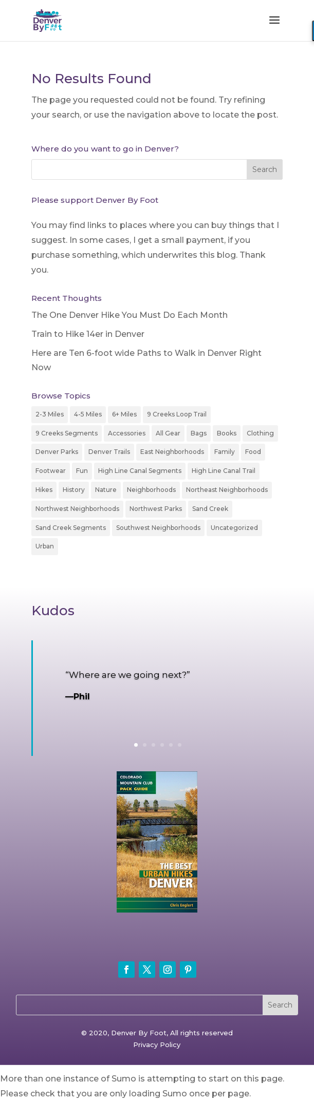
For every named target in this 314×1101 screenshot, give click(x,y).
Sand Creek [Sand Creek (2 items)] (210, 508)
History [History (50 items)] (74, 489)
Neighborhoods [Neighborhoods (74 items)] (151, 489)
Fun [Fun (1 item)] (82, 470)
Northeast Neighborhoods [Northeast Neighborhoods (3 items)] (227, 489)
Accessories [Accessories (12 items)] (126, 433)
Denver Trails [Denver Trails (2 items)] (109, 451)
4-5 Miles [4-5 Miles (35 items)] (88, 414)
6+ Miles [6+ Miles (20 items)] (124, 414)
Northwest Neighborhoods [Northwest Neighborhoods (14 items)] (77, 508)
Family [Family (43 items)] (224, 451)
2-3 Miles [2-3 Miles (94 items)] (49, 414)
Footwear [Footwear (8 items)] (50, 470)
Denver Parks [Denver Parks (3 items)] (56, 451)
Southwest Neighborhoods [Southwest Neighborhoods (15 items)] (158, 527)
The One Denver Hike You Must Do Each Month (129, 315)
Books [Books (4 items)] (226, 433)
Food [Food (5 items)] (253, 451)
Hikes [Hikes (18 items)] (43, 489)
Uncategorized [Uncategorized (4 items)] (234, 527)
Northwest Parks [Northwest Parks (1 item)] (156, 508)
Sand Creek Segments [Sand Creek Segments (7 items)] (70, 527)
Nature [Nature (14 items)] (106, 489)
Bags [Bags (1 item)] (199, 433)
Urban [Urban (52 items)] (44, 546)
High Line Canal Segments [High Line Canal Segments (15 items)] (139, 470)
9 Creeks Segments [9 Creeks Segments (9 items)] (66, 433)
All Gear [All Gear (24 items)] (168, 433)
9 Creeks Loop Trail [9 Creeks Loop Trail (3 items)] (177, 414)
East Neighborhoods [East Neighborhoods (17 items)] (172, 451)
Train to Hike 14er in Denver (87, 334)
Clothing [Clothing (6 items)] (260, 433)
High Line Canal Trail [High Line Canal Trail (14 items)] (223, 470)
